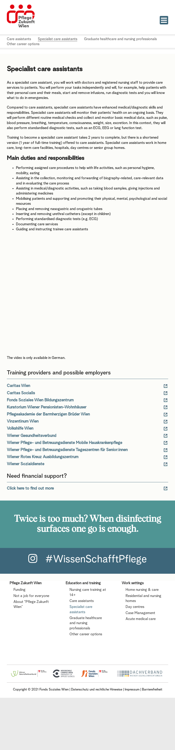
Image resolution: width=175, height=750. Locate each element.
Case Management (140, 613)
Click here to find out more (30, 488)
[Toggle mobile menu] (164, 20)
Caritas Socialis (21, 393)
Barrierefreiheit (152, 689)
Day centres (135, 607)
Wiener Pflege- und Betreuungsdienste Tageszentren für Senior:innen (67, 450)
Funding (19, 590)
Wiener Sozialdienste (25, 464)
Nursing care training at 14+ (87, 592)
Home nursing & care (142, 590)
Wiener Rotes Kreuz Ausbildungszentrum (42, 457)
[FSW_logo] (94, 671)
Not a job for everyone (31, 596)
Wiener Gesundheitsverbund (31, 436)
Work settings (133, 583)
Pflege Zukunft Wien (25, 583)
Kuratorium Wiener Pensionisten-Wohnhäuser (46, 407)
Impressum (132, 689)
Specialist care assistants (80, 609)
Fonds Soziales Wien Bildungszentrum (40, 400)
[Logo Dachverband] (139, 671)
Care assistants (81, 601)
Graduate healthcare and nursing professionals (85, 623)
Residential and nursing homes (143, 598)
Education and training (83, 583)
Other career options (85, 634)
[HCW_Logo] (63, 671)
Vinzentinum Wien (23, 421)
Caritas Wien (18, 386)
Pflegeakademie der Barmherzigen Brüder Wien (48, 414)
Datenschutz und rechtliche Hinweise (96, 689)
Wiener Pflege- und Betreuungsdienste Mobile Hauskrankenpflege (64, 443)
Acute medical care (141, 619)
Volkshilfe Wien (20, 428)
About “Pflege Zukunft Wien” (31, 604)
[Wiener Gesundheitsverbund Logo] (28, 671)
